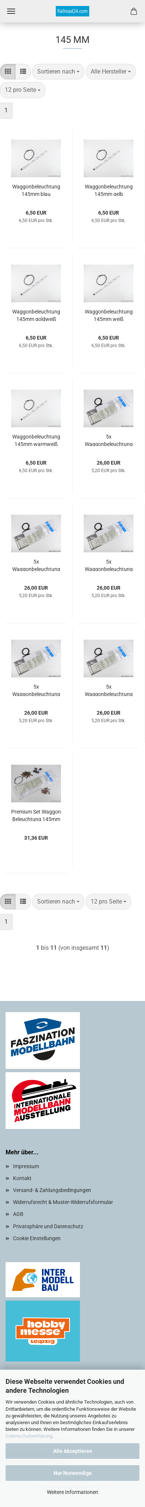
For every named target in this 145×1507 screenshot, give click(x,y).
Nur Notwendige (73, 1473)
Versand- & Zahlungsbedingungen (52, 1190)
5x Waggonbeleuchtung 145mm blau (36, 565)
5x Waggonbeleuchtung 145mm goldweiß (36, 690)
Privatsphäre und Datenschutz (48, 1226)
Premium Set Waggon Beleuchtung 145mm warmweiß (36, 815)
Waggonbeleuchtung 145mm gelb (109, 190)
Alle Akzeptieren (72, 1451)
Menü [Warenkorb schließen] (11, 11)
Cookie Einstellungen (37, 1238)
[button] (8, 72)
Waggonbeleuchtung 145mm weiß (109, 315)
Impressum (26, 1166)
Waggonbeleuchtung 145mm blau (36, 190)
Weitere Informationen (72, 1492)
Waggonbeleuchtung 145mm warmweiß (36, 440)
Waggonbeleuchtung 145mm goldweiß (36, 315)
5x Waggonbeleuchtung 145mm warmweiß (109, 440)
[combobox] (58, 72)
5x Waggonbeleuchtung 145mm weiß (109, 690)
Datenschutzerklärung (29, 1436)
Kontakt (22, 1178)
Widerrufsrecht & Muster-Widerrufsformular (63, 1202)
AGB (18, 1214)
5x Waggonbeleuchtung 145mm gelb (109, 565)
